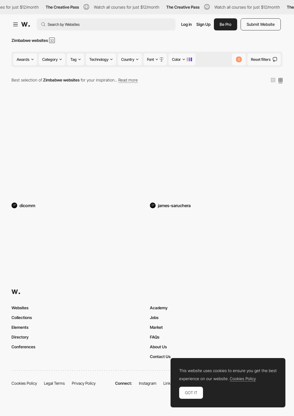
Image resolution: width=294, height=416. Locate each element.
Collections (21, 317)
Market (156, 327)
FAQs (154, 337)
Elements (19, 327)
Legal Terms (54, 383)
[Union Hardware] (77, 148)
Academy (159, 307)
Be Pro (225, 24)
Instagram (147, 383)
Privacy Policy (84, 383)
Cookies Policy (24, 383)
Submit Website (261, 24)
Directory (20, 337)
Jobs (154, 317)
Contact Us (160, 356)
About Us (158, 346)
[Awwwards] (25, 24)
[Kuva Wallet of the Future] (216, 148)
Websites (19, 307)
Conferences (23, 346)
